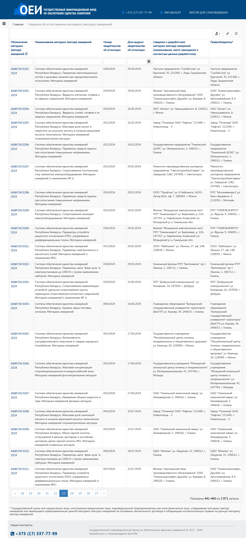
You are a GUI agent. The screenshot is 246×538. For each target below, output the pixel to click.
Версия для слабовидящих (208, 12)
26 (88, 493)
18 (22, 493)
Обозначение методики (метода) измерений (19, 48)
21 (47, 493)
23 (63, 493)
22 (55, 493)
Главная (17, 24)
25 (80, 493)
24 (72, 493)
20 (39, 493)
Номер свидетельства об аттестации (112, 46)
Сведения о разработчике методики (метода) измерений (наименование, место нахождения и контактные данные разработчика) (175, 48)
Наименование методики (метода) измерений (63, 42)
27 (96, 493)
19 (30, 493)
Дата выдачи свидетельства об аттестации (136, 46)
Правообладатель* (221, 42)
